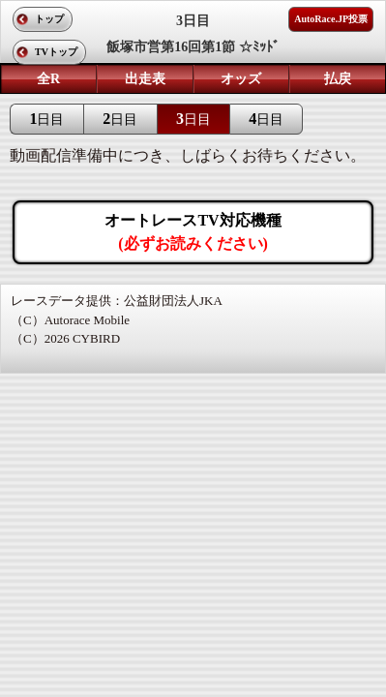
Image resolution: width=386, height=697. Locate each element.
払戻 (337, 79)
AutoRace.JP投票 (331, 19)
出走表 (145, 79)
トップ (49, 19)
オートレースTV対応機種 (192, 232)
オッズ (241, 79)
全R (48, 79)
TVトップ (56, 51)
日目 (46, 118)
